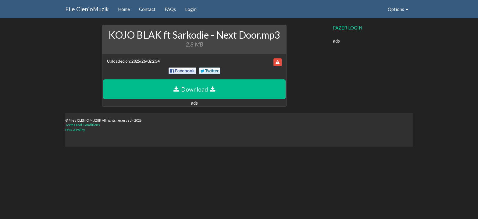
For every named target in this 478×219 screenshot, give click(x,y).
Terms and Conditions (82, 125)
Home (124, 9)
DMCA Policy (75, 130)
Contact (147, 9)
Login (191, 9)
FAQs (170, 9)
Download (194, 89)
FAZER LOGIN (347, 27)
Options (398, 9)
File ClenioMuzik (87, 8)
